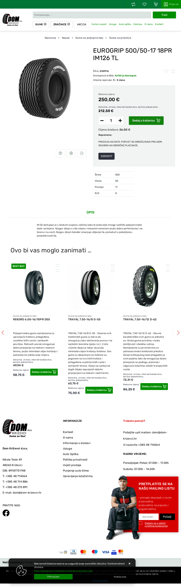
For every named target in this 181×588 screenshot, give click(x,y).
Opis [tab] (91, 212)
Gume (39, 24)
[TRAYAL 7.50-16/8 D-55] (99, 390)
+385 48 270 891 (17, 487)
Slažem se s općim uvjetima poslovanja (156, 524)
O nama (149, 24)
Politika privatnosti (75, 459)
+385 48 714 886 (17, 481)
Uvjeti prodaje (72, 465)
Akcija (82, 24)
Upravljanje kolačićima (78, 476)
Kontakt (160, 24)
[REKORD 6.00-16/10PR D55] (44, 372)
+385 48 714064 (16, 476)
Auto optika (125, 24)
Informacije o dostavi (76, 443)
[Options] (120, 576)
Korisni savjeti (99, 24)
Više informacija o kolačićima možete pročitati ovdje (63, 570)
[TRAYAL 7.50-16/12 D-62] (154, 386)
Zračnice (60, 24)
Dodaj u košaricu (146, 120)
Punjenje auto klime (76, 470)
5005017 (106, 156)
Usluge (113, 24)
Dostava (138, 24)
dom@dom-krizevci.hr (27, 492)
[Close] (53, 576)
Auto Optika (70, 454)
